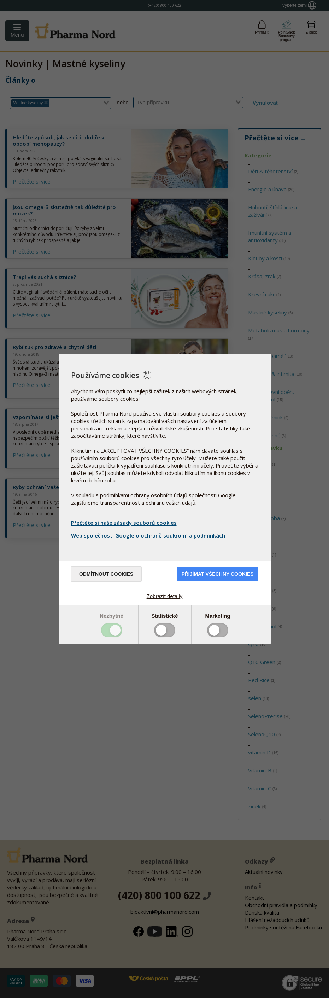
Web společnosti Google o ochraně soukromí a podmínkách (149, 535)
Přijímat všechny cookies (217, 574)
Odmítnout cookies (106, 574)
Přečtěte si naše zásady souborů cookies (124, 522)
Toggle (111, 630)
